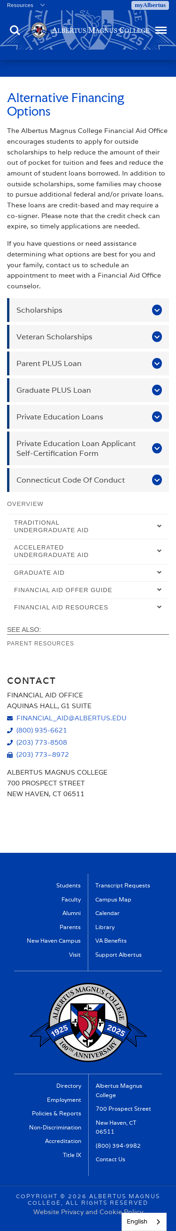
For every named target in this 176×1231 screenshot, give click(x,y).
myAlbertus (150, 4)
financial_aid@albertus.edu (71, 717)
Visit (75, 954)
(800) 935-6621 (41, 729)
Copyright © (41, 1196)
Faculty (71, 899)
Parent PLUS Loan (49, 363)
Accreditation (63, 1140)
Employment (64, 1099)
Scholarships (39, 310)
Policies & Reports (56, 1113)
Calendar (107, 912)
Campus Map (113, 899)
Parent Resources (40, 643)
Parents (70, 927)
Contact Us (110, 1159)
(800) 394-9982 (118, 1145)
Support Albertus (118, 954)
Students (68, 885)
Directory (68, 1085)
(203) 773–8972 (42, 754)
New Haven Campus (54, 940)
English (137, 1221)
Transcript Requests (122, 885)
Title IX (72, 1154)
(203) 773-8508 (41, 742)
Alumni (71, 912)
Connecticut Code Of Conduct (70, 480)
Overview (25, 503)
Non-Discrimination (55, 1127)
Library (105, 927)
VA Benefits (111, 940)
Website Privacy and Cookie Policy (88, 1212)
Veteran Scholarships (54, 337)
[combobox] (144, 1222)
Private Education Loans (59, 417)
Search (15, 30)
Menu (160, 26)
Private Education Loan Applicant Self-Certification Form (76, 448)
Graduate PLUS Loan (53, 390)
